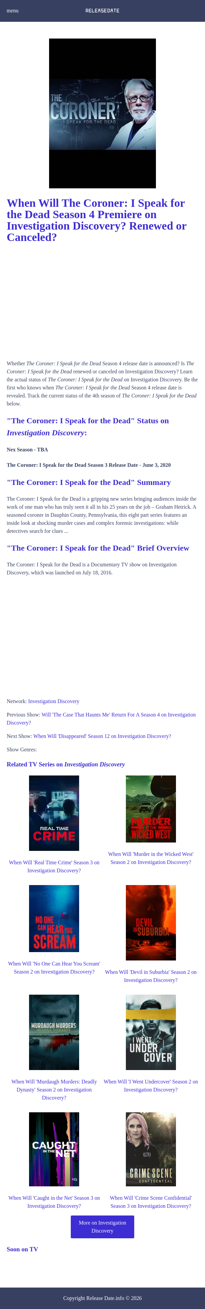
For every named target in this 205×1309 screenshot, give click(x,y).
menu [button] (13, 10)
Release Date (100, 1298)
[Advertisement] (102, 299)
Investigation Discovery (53, 701)
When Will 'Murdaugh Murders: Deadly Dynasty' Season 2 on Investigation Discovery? (54, 1090)
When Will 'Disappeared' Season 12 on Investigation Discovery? (102, 736)
